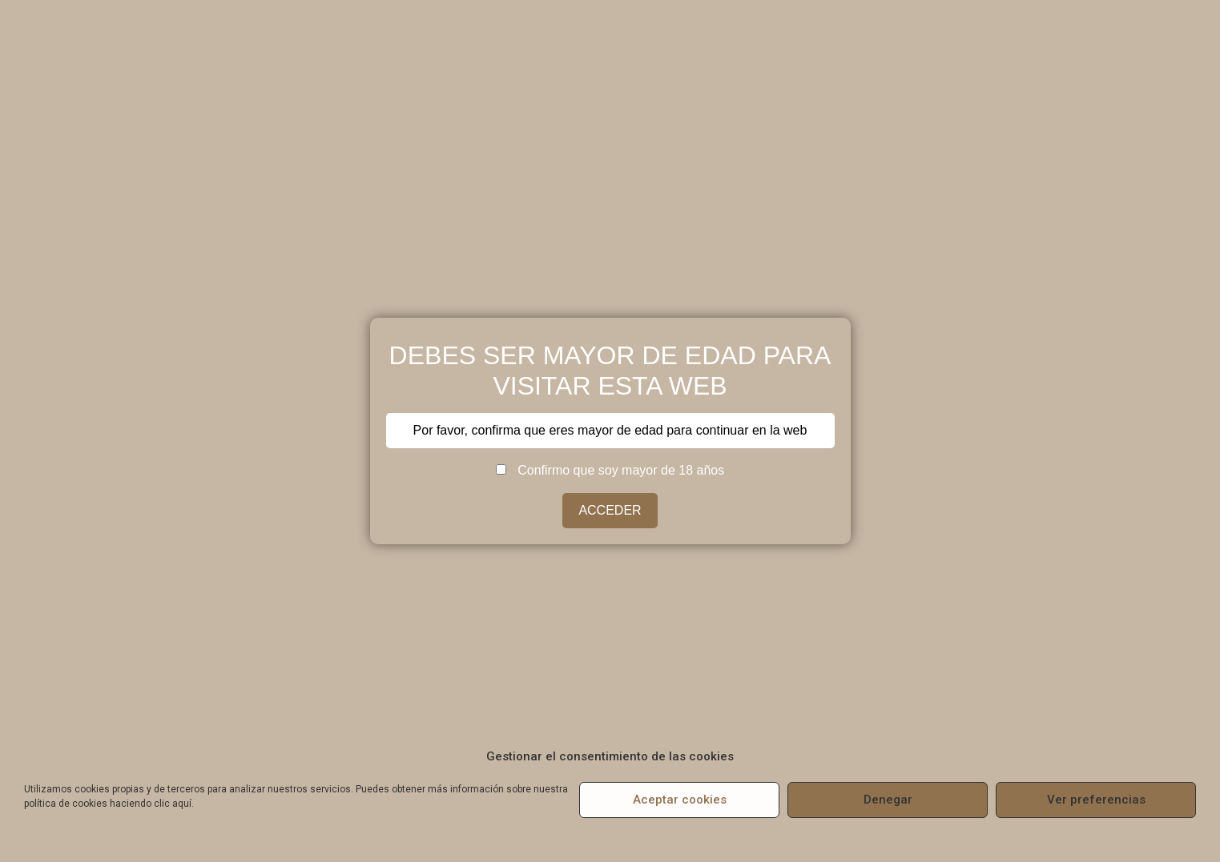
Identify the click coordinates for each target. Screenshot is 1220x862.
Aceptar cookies (680, 799)
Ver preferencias (1096, 799)
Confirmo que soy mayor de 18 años (610, 470)
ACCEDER (609, 510)
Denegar (888, 799)
